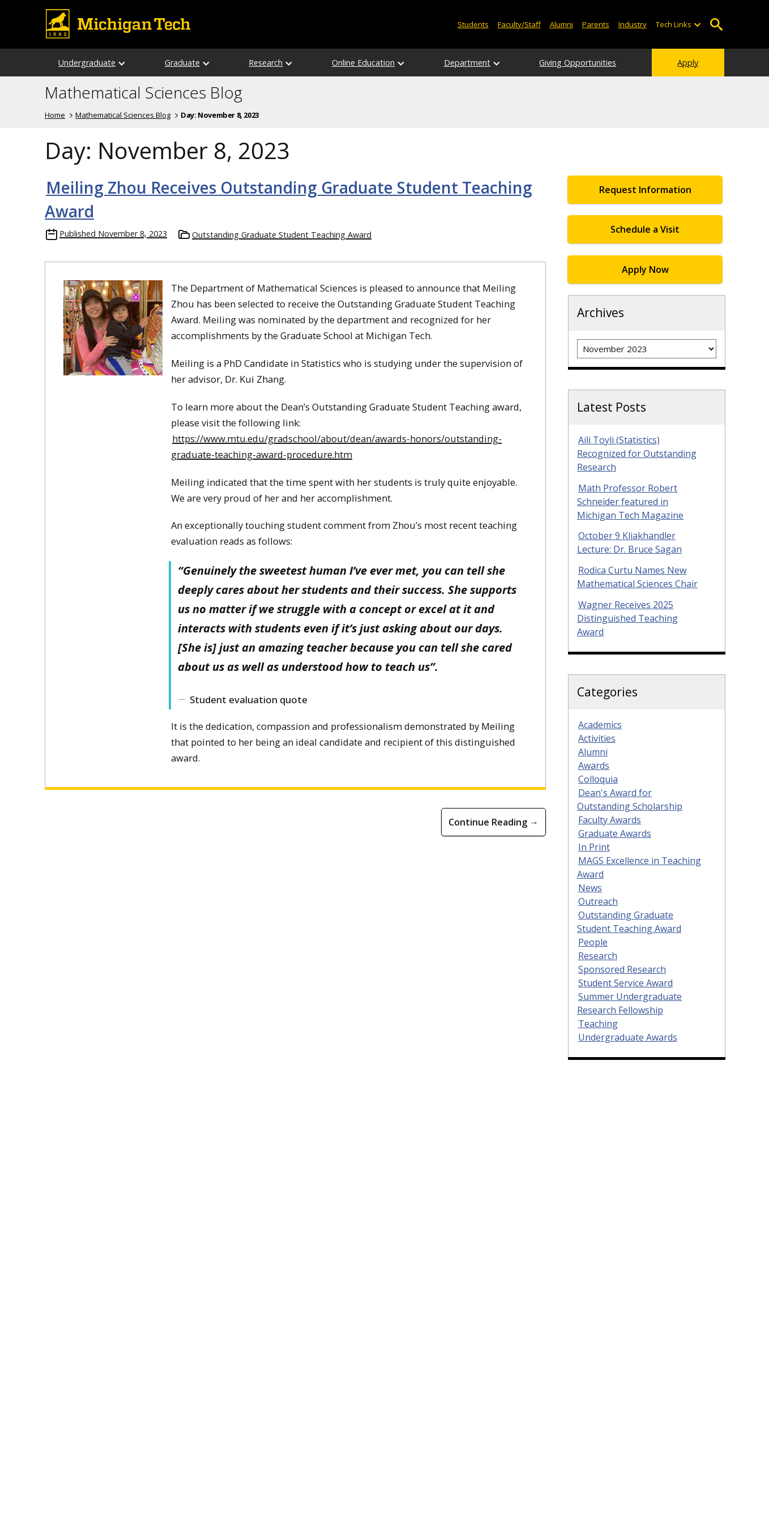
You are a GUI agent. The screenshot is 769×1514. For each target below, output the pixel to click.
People (593, 942)
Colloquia (598, 779)
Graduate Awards (614, 833)
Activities (597, 738)
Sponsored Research (622, 969)
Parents (595, 24)
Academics (600, 724)
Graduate (182, 62)
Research (266, 62)
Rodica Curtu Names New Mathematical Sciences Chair (637, 577)
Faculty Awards (609, 820)
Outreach (598, 901)
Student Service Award (625, 983)
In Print (594, 847)
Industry (632, 24)
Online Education (363, 62)
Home (55, 115)
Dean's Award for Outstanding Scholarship (629, 799)
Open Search (716, 24)
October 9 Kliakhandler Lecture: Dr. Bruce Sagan (629, 542)
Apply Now (645, 269)
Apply (687, 62)
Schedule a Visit (645, 229)
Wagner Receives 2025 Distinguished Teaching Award (627, 618)
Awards (593, 765)
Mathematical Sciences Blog (143, 92)
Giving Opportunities (577, 62)
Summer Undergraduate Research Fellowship (629, 1003)
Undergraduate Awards (627, 1037)
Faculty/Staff (519, 24)
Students (473, 24)
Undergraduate (87, 62)
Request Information (645, 189)
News (590, 888)
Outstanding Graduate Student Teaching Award (281, 234)
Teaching (598, 1023)
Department (467, 62)
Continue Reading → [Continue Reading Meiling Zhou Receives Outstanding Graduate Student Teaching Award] (493, 822)
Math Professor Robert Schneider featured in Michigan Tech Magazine (630, 501)
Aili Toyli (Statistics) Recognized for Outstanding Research (637, 453)
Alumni (561, 24)
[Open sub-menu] (697, 24)
